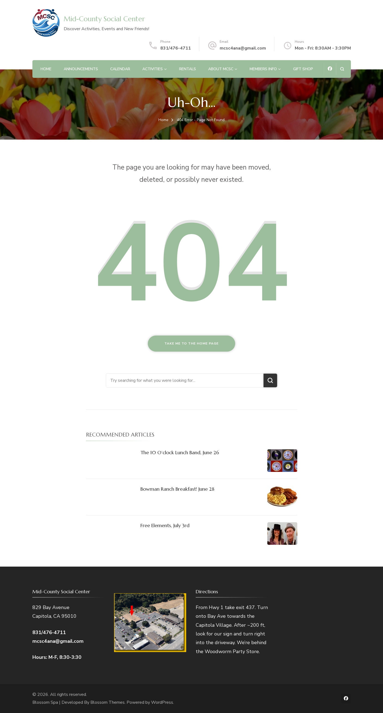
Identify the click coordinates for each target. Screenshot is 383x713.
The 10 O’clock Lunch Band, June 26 (179, 452)
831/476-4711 (175, 48)
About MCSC (220, 69)
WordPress (162, 702)
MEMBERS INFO (263, 69)
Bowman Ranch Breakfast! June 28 (177, 489)
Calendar (120, 69)
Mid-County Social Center (104, 19)
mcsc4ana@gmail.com (243, 48)
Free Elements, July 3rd (164, 525)
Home (46, 69)
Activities (152, 69)
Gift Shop (303, 69)
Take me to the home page (191, 343)
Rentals (187, 69)
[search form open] (342, 69)
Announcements (81, 69)
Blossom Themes (107, 702)
